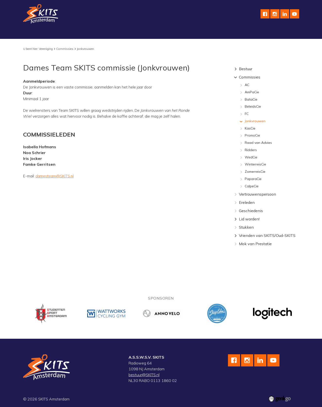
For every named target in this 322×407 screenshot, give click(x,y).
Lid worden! (249, 219)
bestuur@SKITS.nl (144, 374)
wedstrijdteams (146, 33)
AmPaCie (252, 92)
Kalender (175, 33)
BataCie (251, 100)
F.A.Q (262, 33)
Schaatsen (62, 33)
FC (247, 114)
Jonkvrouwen (85, 49)
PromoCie (252, 136)
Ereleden (247, 202)
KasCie (250, 128)
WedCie (251, 157)
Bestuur (245, 69)
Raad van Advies (258, 143)
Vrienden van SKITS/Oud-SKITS (267, 235)
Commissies (64, 49)
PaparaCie (253, 179)
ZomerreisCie (255, 172)
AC (247, 85)
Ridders (251, 150)
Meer (280, 33)
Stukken (246, 227)
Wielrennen (89, 33)
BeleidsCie (253, 107)
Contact (244, 33)
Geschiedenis (251, 210)
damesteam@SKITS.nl (54, 175)
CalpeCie (252, 186)
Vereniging (36, 33)
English (223, 33)
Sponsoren (199, 33)
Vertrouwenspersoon (257, 194)
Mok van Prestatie (255, 244)
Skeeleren (116, 33)
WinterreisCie (255, 164)
